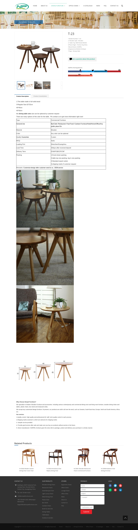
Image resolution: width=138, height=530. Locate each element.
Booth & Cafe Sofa (47, 509)
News (98, 6)
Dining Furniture (58, 6)
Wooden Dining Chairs (48, 484)
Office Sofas (64, 493)
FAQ (105, 6)
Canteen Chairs (46, 506)
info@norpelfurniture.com (25, 496)
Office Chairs (74, 6)
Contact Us (114, 6)
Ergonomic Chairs (66, 484)
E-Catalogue (87, 6)
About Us (44, 6)
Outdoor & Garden (47, 518)
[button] (75, 71)
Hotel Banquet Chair (48, 491)
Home (35, 6)
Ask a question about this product (82, 59)
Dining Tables (120, 27)
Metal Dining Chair (47, 497)
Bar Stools (45, 503)
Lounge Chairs (65, 491)
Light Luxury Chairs (47, 493)
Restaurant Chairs (47, 487)
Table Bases (45, 515)
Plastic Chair (45, 500)
